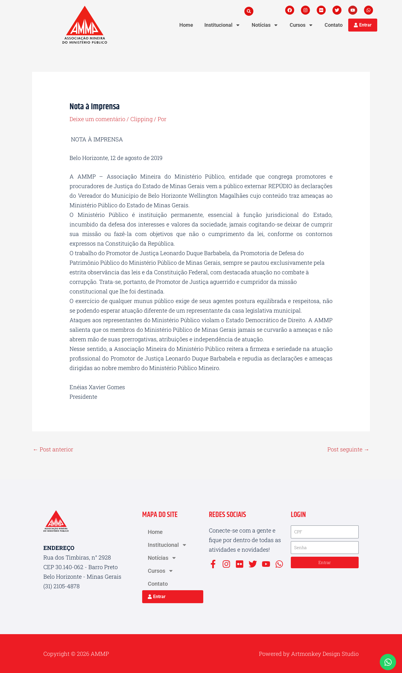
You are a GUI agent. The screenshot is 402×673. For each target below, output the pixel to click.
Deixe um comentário (98, 118)
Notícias (265, 25)
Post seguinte (348, 449)
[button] (248, 11)
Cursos (301, 25)
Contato (334, 25)
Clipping (142, 118)
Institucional (222, 25)
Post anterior (53, 449)
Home (186, 25)
